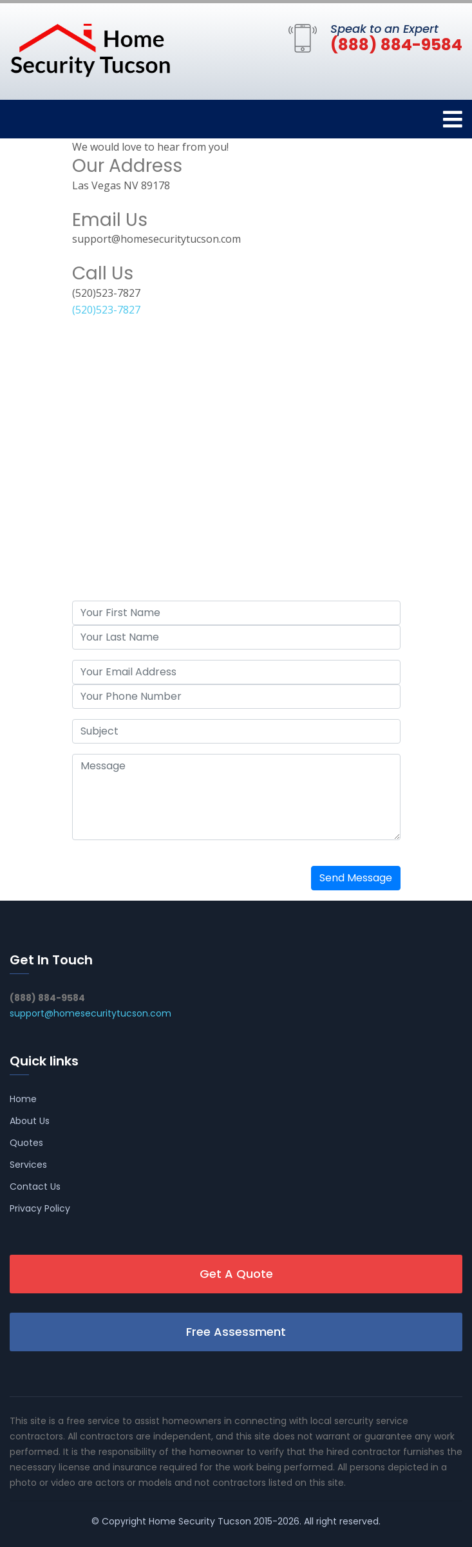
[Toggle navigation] (452, 119)
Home (23, 1098)
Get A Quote (236, 1274)
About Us (30, 1120)
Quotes (26, 1142)
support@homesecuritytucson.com (90, 1013)
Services (28, 1164)
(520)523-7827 (106, 310)
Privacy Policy (40, 1208)
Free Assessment (236, 1332)
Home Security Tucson (200, 1521)
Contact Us (35, 1186)
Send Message (355, 877)
